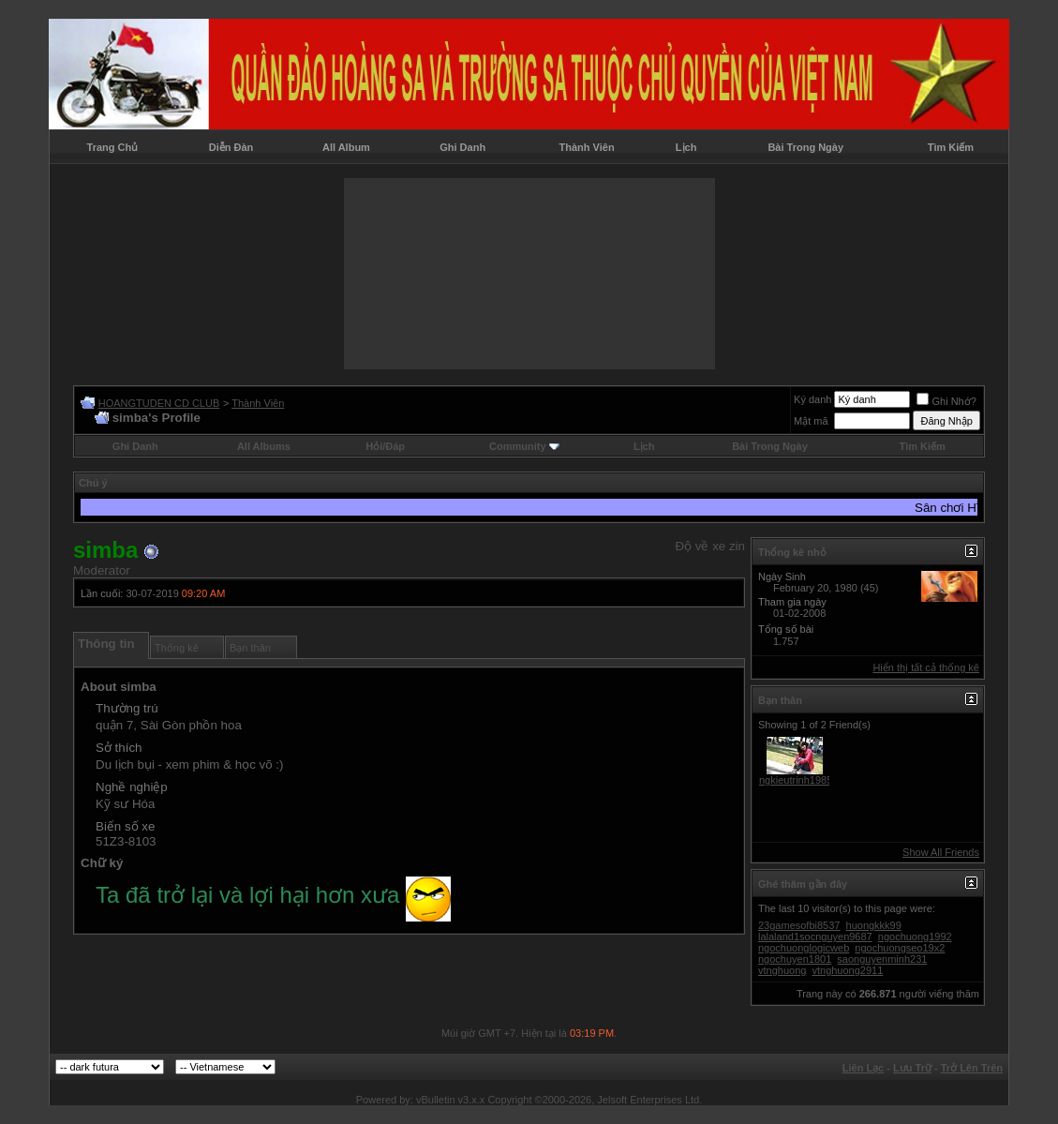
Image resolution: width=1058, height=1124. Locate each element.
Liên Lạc (863, 1067)
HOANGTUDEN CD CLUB (159, 403)
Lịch (686, 147)
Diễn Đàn (231, 147)
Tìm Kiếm (951, 147)
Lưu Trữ (912, 1067)
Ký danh (812, 399)
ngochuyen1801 (794, 959)
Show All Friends (940, 852)
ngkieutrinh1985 (795, 780)
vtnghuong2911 (847, 970)
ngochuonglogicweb (803, 947)
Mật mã (811, 421)
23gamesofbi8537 (799, 925)
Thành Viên (587, 147)
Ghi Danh (462, 147)
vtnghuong (782, 970)
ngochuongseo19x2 (900, 947)
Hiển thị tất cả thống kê (925, 667)
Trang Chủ (113, 147)
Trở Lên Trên (972, 1067)
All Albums (264, 446)
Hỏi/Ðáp (385, 446)
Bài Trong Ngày (805, 147)
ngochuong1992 (915, 936)
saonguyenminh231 (882, 959)
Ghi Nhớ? (946, 401)
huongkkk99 (874, 925)
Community (524, 446)
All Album (346, 147)
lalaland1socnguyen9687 (815, 936)
